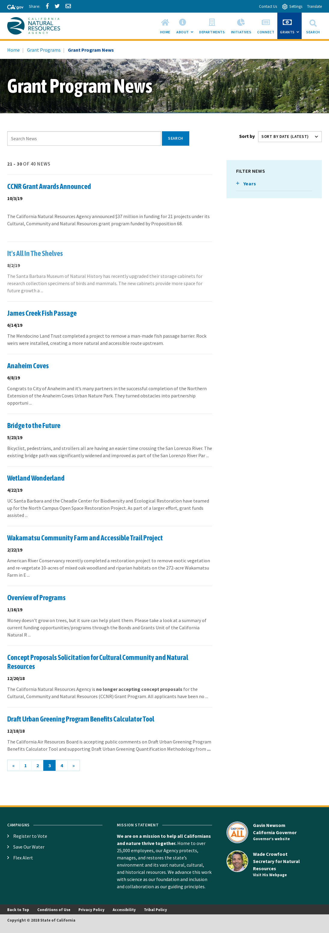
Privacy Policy (91, 909)
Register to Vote (30, 836)
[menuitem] (165, 26)
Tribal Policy (155, 909)
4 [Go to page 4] (61, 765)
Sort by (247, 136)
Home (13, 50)
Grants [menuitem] (291, 27)
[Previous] (14, 765)
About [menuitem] (186, 27)
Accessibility (124, 909)
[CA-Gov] (12, 7)
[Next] (73, 765)
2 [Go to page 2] (37, 765)
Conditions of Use (53, 909)
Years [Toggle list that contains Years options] (249, 184)
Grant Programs (44, 50)
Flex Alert (23, 858)
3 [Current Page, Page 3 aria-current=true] (49, 765)
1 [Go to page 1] (25, 765)
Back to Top (18, 909)
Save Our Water (28, 847)
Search (313, 25)
